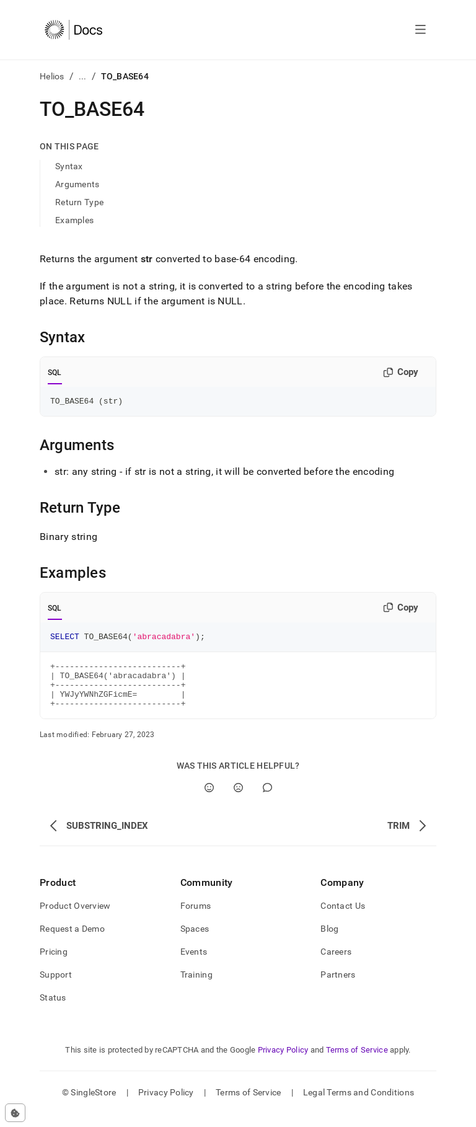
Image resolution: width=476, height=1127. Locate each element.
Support (56, 987)
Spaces (194, 942)
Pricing (54, 965)
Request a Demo (72, 942)
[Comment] (267, 800)
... (83, 76)
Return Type (79, 202)
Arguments (77, 184)
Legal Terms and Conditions (358, 1105)
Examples (74, 220)
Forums (195, 919)
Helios (52, 76)
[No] (238, 800)
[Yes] (209, 800)
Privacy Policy (283, 1062)
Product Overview (75, 919)
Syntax (69, 166)
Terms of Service (357, 1062)
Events (194, 965)
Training (196, 987)
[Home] (73, 30)
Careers (335, 965)
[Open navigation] (420, 30)
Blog (329, 942)
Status (53, 1010)
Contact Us (342, 919)
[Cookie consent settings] (15, 1112)
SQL (55, 372)
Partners (337, 987)
